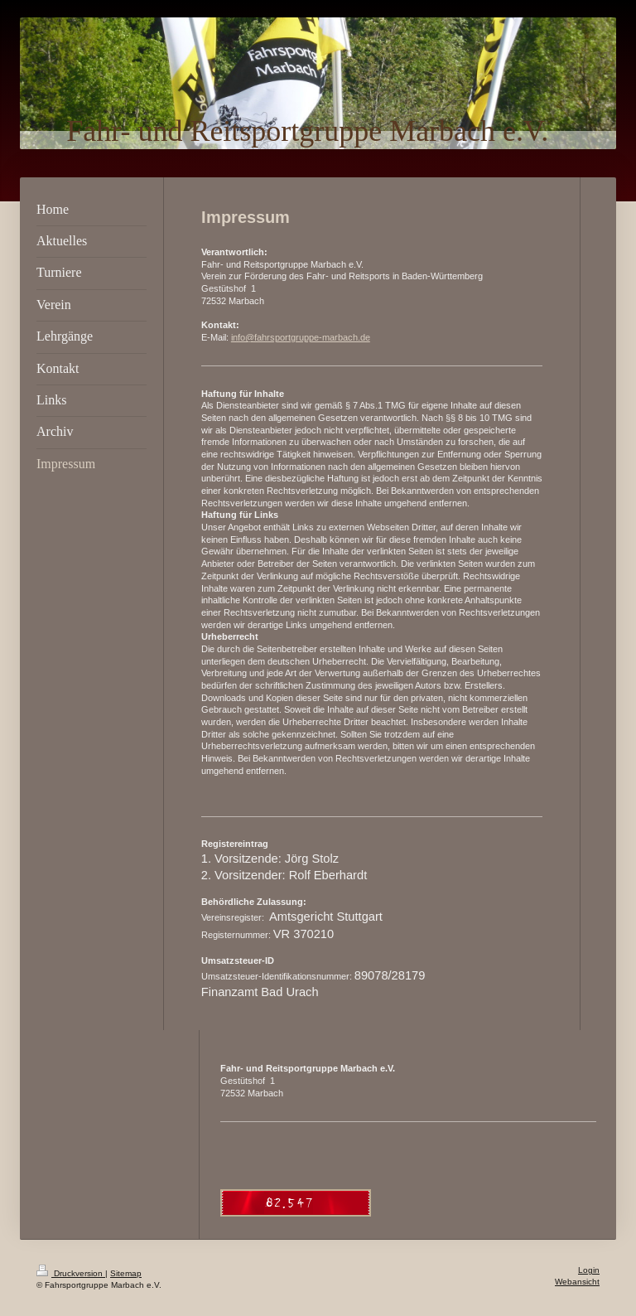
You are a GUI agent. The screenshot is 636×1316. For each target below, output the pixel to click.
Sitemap (126, 1273)
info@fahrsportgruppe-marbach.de (300, 337)
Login (589, 1270)
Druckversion (70, 1273)
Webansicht (577, 1281)
